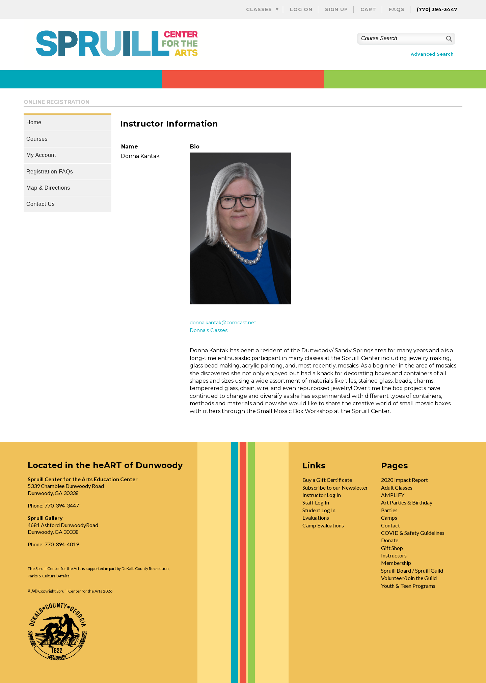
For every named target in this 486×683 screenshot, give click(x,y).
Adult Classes (396, 487)
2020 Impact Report (404, 479)
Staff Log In (315, 502)
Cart (368, 9)
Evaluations (315, 517)
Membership (396, 562)
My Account (41, 155)
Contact (390, 525)
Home (34, 122)
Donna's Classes (208, 330)
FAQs (397, 9)
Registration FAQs (49, 171)
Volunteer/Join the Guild (409, 578)
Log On (301, 9)
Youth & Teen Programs (408, 585)
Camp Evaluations (323, 525)
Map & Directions (48, 188)
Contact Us (40, 204)
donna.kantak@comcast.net (223, 323)
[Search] (448, 38)
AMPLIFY (392, 495)
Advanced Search (432, 54)
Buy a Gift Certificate (327, 479)
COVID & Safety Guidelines (412, 532)
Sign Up (336, 9)
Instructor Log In (321, 495)
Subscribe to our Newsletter (335, 487)
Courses (37, 139)
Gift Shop (392, 548)
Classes (259, 9)
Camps (389, 517)
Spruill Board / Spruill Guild (412, 570)
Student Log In (318, 510)
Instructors (394, 555)
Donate (389, 540)
